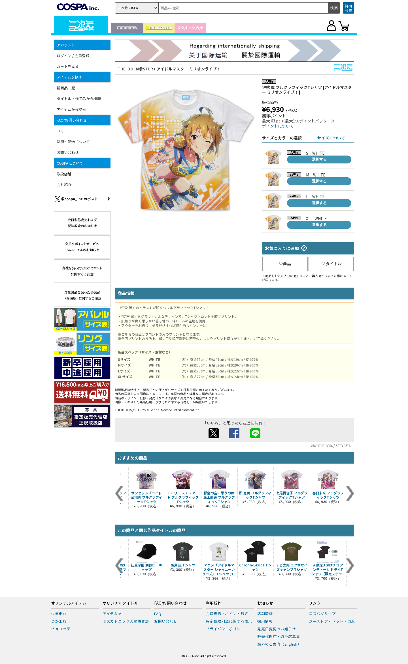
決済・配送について (73, 141)
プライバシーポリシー (225, 628)
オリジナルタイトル (120, 603)
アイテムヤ (112, 613)
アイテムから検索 (71, 109)
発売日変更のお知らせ (276, 628)
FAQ (60, 130)
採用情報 (265, 621)
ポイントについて (278, 126)
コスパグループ (322, 613)
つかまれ (59, 621)
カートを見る (68, 66)
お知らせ (265, 603)
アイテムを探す (69, 77)
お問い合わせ (68, 152)
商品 (285, 263)
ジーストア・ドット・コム (332, 621)
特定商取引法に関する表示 (229, 621)
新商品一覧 (66, 87)
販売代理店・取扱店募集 (278, 636)
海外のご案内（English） (279, 644)
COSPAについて (70, 163)
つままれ (59, 613)
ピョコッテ (60, 628)
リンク (315, 603)
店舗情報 (265, 613)
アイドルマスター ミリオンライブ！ (189, 69)
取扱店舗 (64, 173)
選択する (319, 159)
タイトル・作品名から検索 (79, 98)
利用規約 (214, 603)
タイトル (331, 263)
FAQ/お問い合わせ (72, 120)
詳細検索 (348, 8)
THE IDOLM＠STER (135, 69)
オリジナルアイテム (68, 603)
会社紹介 (64, 184)
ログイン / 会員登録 (73, 55)
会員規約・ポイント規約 (227, 613)
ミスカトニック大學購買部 (126, 621)
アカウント (66, 45)
